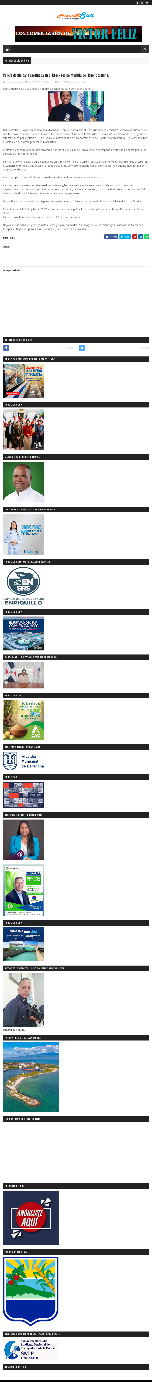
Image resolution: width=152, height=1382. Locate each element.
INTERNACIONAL (66, 82)
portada (80, 82)
